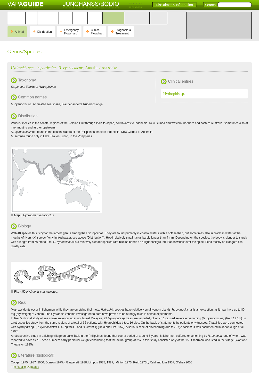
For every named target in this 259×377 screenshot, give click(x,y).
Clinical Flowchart (97, 31)
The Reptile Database (25, 367)
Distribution (44, 31)
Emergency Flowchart (71, 31)
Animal (19, 31)
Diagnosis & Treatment (123, 31)
